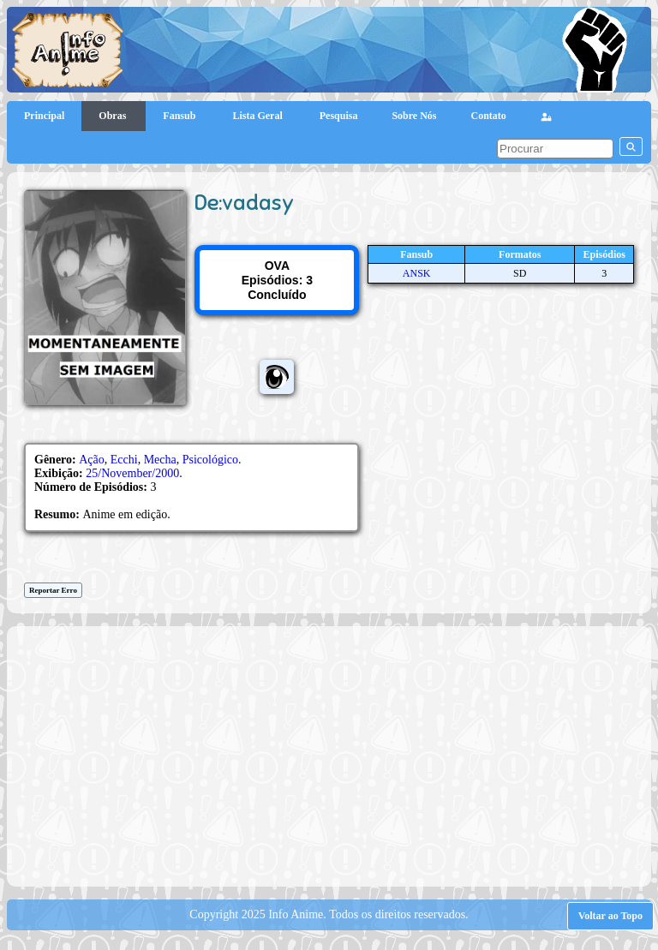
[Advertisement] (336, 755)
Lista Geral (258, 116)
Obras (114, 116)
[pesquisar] (555, 148)
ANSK (417, 273)
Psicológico (210, 459)
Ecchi (124, 459)
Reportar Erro (53, 590)
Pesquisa (339, 116)
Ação (92, 459)
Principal (44, 116)
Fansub (180, 116)
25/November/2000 (132, 473)
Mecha (160, 459)
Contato (488, 116)
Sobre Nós (414, 116)
